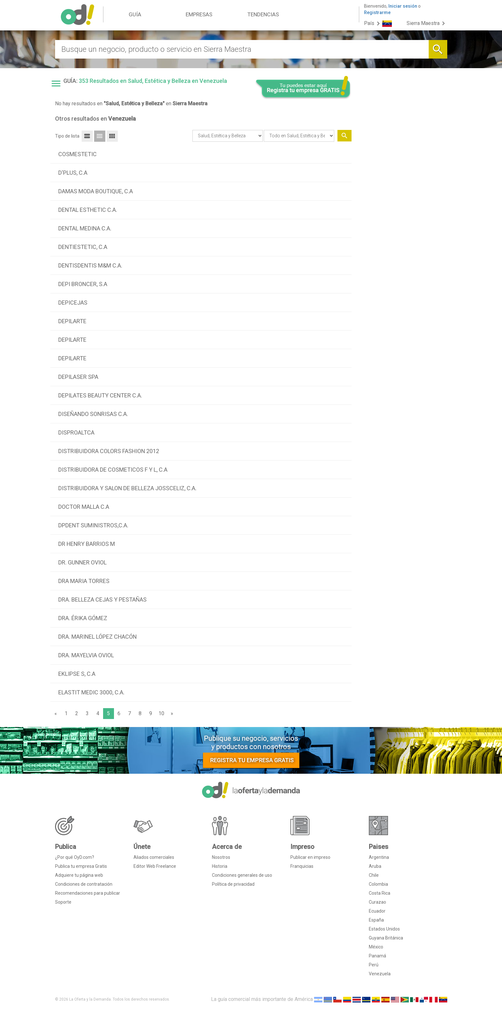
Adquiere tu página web (79, 875)
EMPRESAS (199, 14)
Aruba (375, 866)
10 (161, 713)
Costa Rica (379, 893)
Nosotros (221, 857)
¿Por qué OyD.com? (74, 857)
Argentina (379, 857)
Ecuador (377, 911)
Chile (374, 875)
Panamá (377, 955)
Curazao (377, 902)
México (376, 946)
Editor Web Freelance (155, 866)
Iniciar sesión (402, 6)
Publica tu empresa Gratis (81, 866)
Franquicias (301, 866)
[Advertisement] (401, 193)
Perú (373, 964)
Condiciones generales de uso (242, 875)
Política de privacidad (233, 884)
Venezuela (380, 973)
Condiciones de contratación (83, 884)
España (376, 920)
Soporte (63, 902)
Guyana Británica (386, 937)
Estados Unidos (384, 928)
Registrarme (377, 12)
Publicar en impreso (310, 857)
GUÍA (135, 14)
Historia (219, 866)
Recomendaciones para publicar (87, 893)
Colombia (378, 884)
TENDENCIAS (263, 14)
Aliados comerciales (154, 857)
